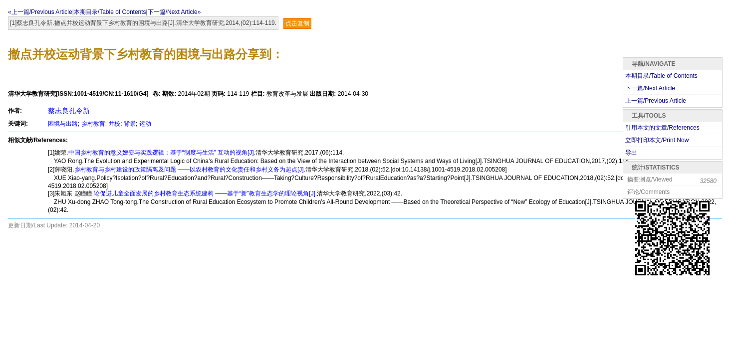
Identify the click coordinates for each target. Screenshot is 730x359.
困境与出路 (63, 123)
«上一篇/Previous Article (40, 11)
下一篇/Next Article (650, 88)
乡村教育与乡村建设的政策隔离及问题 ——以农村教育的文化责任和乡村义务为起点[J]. (189, 169)
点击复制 (297, 23)
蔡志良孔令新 (69, 111)
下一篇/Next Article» (174, 11)
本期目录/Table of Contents (110, 11)
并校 (114, 123)
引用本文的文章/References (662, 127)
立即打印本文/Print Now (657, 140)
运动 (145, 123)
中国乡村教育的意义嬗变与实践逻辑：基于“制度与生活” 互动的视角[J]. (161, 152)
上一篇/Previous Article (655, 100)
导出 (631, 152)
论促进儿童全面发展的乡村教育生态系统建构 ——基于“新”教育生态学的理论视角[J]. (205, 193)
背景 (130, 123)
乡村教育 (93, 123)
